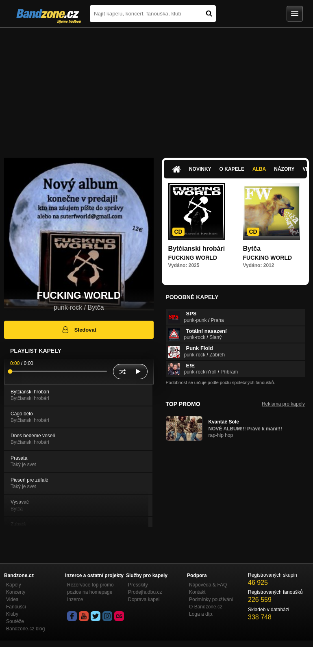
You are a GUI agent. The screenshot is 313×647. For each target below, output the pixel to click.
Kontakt (197, 592)
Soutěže (15, 621)
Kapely (13, 585)
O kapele (232, 169)
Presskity (138, 585)
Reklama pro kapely (283, 404)
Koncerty (15, 592)
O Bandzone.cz (205, 607)
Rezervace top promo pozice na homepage (90, 588)
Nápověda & (208, 585)
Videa (12, 599)
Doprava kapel (143, 599)
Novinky (200, 169)
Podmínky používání (211, 599)
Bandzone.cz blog (25, 629)
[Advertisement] (156, 88)
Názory (284, 169)
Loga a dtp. (201, 614)
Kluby (12, 614)
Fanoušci (16, 607)
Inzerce (75, 599)
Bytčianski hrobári (196, 248)
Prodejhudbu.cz (145, 592)
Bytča (252, 248)
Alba (259, 169)
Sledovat (78, 329)
